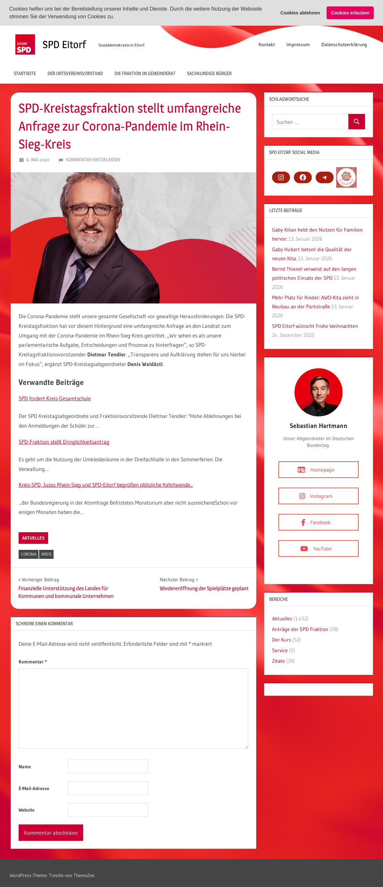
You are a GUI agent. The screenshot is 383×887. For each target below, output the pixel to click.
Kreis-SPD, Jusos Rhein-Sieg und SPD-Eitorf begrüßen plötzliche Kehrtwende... (106, 484)
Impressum (298, 44)
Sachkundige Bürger (209, 73)
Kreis (46, 553)
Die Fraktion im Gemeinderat (145, 73)
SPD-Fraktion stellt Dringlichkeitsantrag (64, 441)
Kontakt (267, 44)
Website (26, 809)
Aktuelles (33, 538)
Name (25, 766)
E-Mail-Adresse (34, 788)
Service (280, 650)
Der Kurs (281, 639)
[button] (117, 17)
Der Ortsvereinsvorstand (75, 73)
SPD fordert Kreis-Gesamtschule (55, 398)
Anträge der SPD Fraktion (300, 629)
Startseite (25, 73)
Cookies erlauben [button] (350, 12)
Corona (29, 553)
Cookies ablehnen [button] (300, 12)
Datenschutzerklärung (344, 44)
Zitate (278, 660)
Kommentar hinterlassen (93, 159)
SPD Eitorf (64, 44)
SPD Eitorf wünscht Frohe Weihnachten (315, 326)
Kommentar (33, 661)
